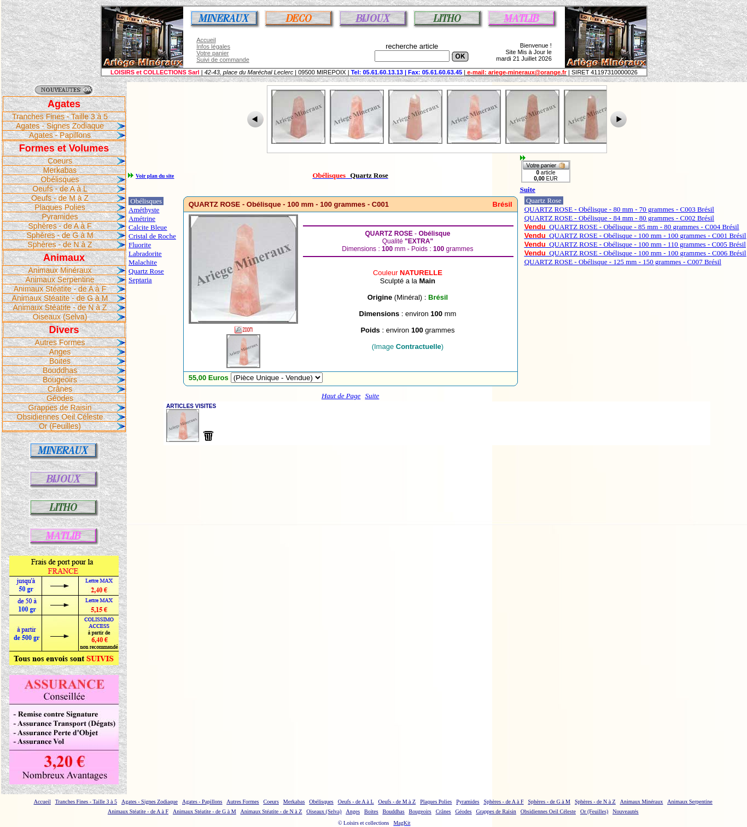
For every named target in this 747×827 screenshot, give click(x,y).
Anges (60, 351)
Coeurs (60, 160)
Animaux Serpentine (59, 279)
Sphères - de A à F (60, 226)
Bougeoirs (60, 379)
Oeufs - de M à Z (60, 198)
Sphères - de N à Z (59, 244)
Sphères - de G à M (59, 235)
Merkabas (60, 170)
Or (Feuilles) (60, 426)
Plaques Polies (59, 207)
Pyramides (60, 216)
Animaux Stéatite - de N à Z (60, 307)
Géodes (59, 398)
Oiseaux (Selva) (60, 316)
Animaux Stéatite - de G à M (60, 298)
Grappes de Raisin (60, 407)
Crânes (60, 389)
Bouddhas (60, 370)
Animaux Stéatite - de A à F (60, 288)
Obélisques (59, 179)
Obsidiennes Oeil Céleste (60, 416)
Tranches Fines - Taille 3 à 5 (60, 116)
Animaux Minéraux (60, 270)
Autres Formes (60, 342)
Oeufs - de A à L (59, 188)
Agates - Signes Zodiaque (60, 125)
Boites (60, 361)
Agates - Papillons (60, 135)
